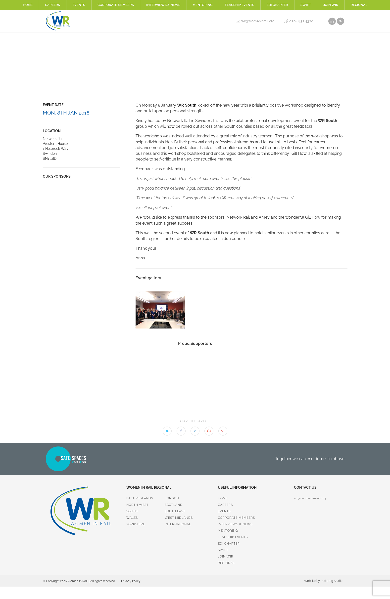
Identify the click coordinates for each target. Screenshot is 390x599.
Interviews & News (163, 5)
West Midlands (179, 517)
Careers (52, 5)
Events (78, 5)
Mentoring (202, 5)
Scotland (174, 505)
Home (28, 5)
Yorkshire (135, 524)
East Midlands (139, 498)
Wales (132, 517)
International (178, 524)
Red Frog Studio (331, 581)
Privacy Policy (131, 581)
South (132, 511)
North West (137, 505)
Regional (359, 5)
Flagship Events (239, 5)
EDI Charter (277, 5)
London (172, 498)
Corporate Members (116, 5)
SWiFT (305, 5)
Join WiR (330, 5)
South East (175, 511)
